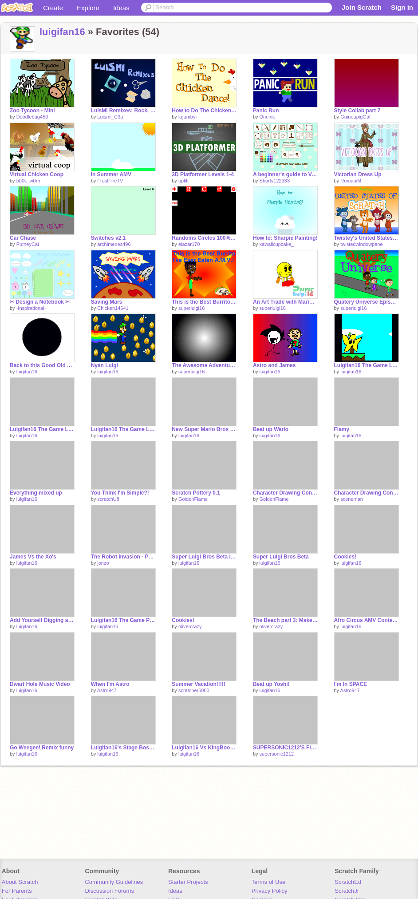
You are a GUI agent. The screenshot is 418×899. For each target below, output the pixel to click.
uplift (183, 180)
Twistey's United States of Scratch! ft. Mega (366, 238)
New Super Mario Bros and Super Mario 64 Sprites (204, 429)
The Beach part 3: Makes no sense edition (285, 620)
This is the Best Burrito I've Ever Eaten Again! (204, 302)
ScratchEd (348, 882)
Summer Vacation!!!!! (198, 684)
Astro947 (107, 690)
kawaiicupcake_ (277, 244)
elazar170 (189, 244)
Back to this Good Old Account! (42, 365)
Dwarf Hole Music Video (40, 684)
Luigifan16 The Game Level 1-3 (366, 365)
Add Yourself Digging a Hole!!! (42, 620)
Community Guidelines (114, 882)
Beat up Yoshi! (271, 684)
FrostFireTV (110, 180)
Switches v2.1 (108, 238)
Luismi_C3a (110, 116)
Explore (88, 8)
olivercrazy (190, 626)
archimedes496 (113, 244)
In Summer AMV (111, 174)
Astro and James (274, 365)
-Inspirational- (31, 308)
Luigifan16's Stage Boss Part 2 (123, 748)
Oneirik (267, 116)
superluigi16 (191, 308)
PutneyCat (27, 244)
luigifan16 (62, 31)
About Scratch (20, 882)
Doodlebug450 (32, 116)
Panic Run (266, 110)
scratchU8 (108, 499)
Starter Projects (188, 882)
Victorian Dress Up (358, 174)
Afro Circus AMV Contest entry (366, 620)
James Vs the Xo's (33, 557)
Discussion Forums (109, 890)
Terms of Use (269, 882)
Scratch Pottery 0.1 (196, 493)
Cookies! (345, 557)
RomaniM (350, 180)
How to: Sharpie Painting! (285, 238)
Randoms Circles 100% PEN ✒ (204, 238)
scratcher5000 (193, 690)
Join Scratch (362, 7)
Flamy (342, 429)
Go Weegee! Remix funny (42, 748)
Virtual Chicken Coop (36, 174)
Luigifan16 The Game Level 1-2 (42, 429)
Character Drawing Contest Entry (285, 493)
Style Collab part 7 (357, 110)
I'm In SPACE (350, 684)
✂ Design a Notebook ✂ (40, 302)
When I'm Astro (110, 684)
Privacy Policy (270, 890)
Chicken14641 (112, 308)
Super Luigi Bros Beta (281, 557)
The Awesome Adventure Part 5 (204, 365)
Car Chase (23, 238)
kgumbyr (187, 116)
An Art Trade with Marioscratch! (285, 302)
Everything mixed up (36, 493)
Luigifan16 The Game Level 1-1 (123, 429)
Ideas (121, 8)
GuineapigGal (355, 116)
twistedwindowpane (361, 244)
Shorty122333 (275, 180)
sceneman (351, 499)
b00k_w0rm (29, 180)
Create (53, 8)
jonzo (103, 563)
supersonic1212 (277, 753)
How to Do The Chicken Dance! (204, 110)
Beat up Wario (270, 429)
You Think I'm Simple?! (120, 493)
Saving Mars (106, 302)
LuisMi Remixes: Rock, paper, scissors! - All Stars (123, 110)
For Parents (17, 890)
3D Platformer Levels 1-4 (203, 174)
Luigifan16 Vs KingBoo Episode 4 (204, 748)
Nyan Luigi (104, 365)
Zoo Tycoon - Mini (32, 110)
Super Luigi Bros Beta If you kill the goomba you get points (204, 557)
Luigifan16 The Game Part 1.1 (123, 620)
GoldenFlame (193, 499)
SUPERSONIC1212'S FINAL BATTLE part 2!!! (285, 748)
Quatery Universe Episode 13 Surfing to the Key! (366, 302)
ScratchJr (347, 890)
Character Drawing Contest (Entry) (366, 493)
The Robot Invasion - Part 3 (123, 557)
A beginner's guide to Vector (285, 174)
